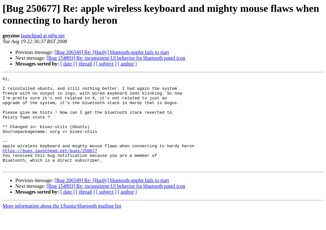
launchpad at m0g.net (42, 35)
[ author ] (127, 63)
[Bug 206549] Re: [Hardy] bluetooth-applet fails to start (112, 52)
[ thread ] (85, 63)
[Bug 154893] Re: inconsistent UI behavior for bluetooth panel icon (116, 58)
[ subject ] (106, 63)
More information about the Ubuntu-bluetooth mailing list (62, 224)
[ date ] (67, 63)
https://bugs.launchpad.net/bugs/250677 (50, 166)
